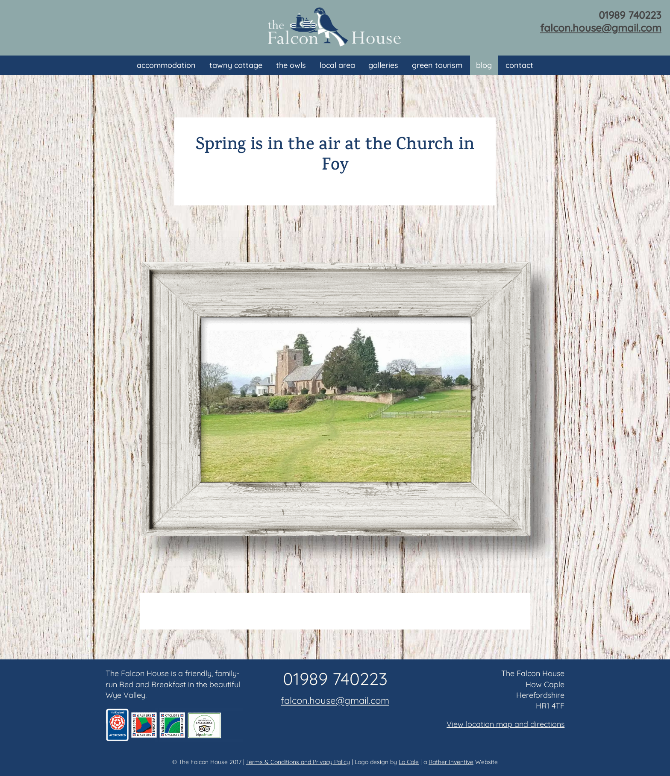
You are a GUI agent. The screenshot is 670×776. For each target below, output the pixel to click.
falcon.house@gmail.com (600, 27)
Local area (337, 65)
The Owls (291, 65)
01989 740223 (630, 15)
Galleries (383, 65)
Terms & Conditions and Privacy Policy (298, 762)
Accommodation (166, 65)
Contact (519, 65)
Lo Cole (409, 762)
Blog (484, 65)
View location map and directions (505, 724)
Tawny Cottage (235, 65)
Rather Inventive (451, 762)
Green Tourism (437, 65)
